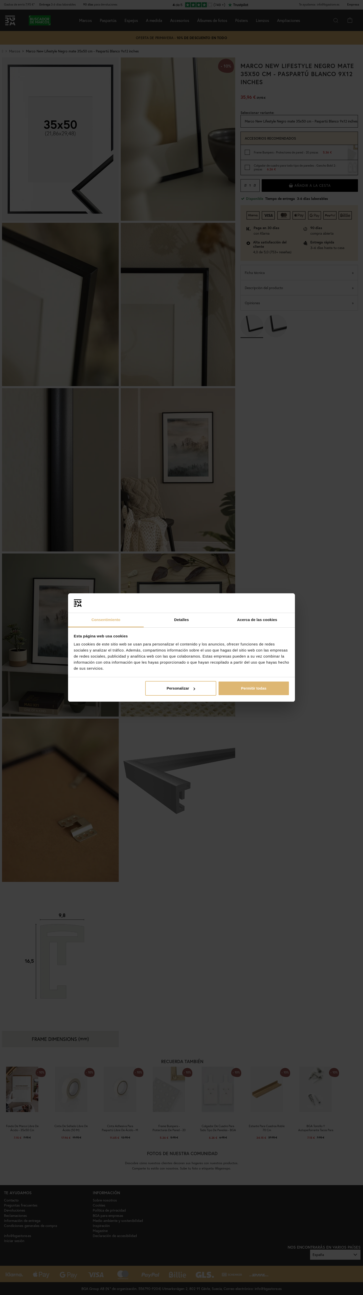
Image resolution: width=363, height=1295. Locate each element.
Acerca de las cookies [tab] (257, 620)
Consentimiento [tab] (106, 620)
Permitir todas (253, 688)
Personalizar (181, 688)
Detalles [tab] (181, 620)
